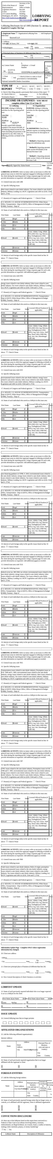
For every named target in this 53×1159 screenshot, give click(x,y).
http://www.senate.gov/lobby (29, 20)
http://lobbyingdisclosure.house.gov (14, 18)
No (4, 1130)
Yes (9, 1130)
